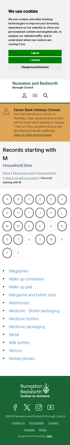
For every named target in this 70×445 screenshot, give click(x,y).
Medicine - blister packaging (34, 310)
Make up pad (20, 287)
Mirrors (15, 350)
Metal (14, 334)
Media (42, 429)
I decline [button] (35, 60)
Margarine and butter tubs (32, 295)
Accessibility (36, 423)
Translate (29, 429)
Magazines (19, 271)
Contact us (18, 423)
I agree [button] (35, 53)
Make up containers (26, 279)
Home (6, 173)
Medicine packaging (27, 326)
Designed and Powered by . (35, 436)
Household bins (47, 173)
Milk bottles (19, 342)
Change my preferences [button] (35, 67)
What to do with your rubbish (22, 178)
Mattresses (19, 302)
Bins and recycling (23, 173)
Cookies (53, 423)
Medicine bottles (24, 318)
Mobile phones (22, 358)
